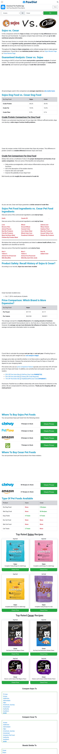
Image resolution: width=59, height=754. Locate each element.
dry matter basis (50, 91)
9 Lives (5, 694)
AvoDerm (6, 711)
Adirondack (6, 700)
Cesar (4, 750)
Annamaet (6, 707)
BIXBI (5, 713)
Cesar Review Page (9, 53)
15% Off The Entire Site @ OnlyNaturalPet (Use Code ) (25, 379)
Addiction (6, 698)
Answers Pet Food (9, 735)
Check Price (15, 569)
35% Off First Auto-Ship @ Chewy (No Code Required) (22, 376)
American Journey (9, 705)
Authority (6, 709)
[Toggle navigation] (2, 2)
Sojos (4, 752)
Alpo (4, 702)
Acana (5, 696)
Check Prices (49, 424)
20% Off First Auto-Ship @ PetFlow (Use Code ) (23, 374)
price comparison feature (25, 367)
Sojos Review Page (51, 51)
